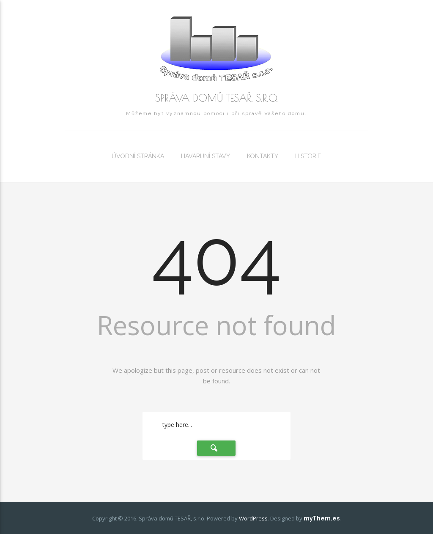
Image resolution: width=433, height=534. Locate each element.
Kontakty (262, 156)
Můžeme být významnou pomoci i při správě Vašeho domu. (216, 113)
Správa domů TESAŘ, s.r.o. (216, 98)
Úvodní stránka (138, 156)
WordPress (253, 518)
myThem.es (322, 518)
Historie (308, 156)
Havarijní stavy (205, 156)
